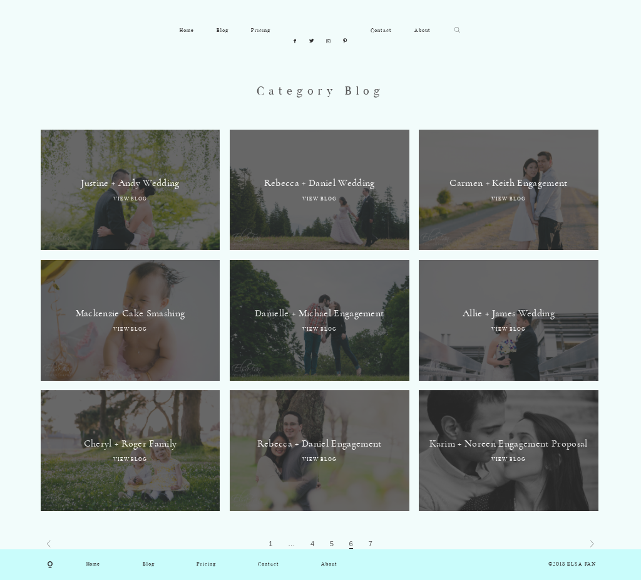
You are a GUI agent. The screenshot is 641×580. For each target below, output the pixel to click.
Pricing (260, 30)
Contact (381, 30)
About (422, 30)
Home (187, 30)
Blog (222, 30)
